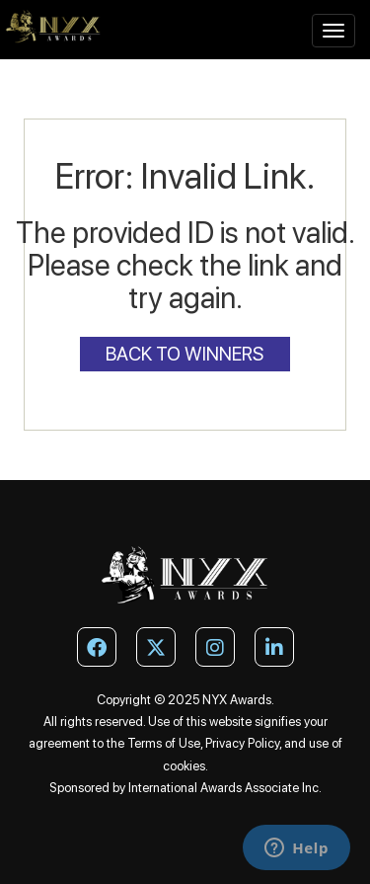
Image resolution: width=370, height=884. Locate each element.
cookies (184, 766)
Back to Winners (185, 354)
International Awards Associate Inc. (225, 787)
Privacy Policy (242, 743)
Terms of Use (163, 743)
